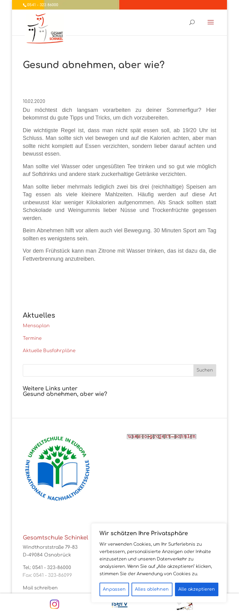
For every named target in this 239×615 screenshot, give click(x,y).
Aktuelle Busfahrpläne (49, 350)
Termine (32, 338)
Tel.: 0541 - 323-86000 (47, 567)
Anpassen (114, 589)
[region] (159, 563)
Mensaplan (36, 325)
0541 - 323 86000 (42, 5)
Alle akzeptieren (196, 589)
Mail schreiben (40, 588)
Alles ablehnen (152, 589)
